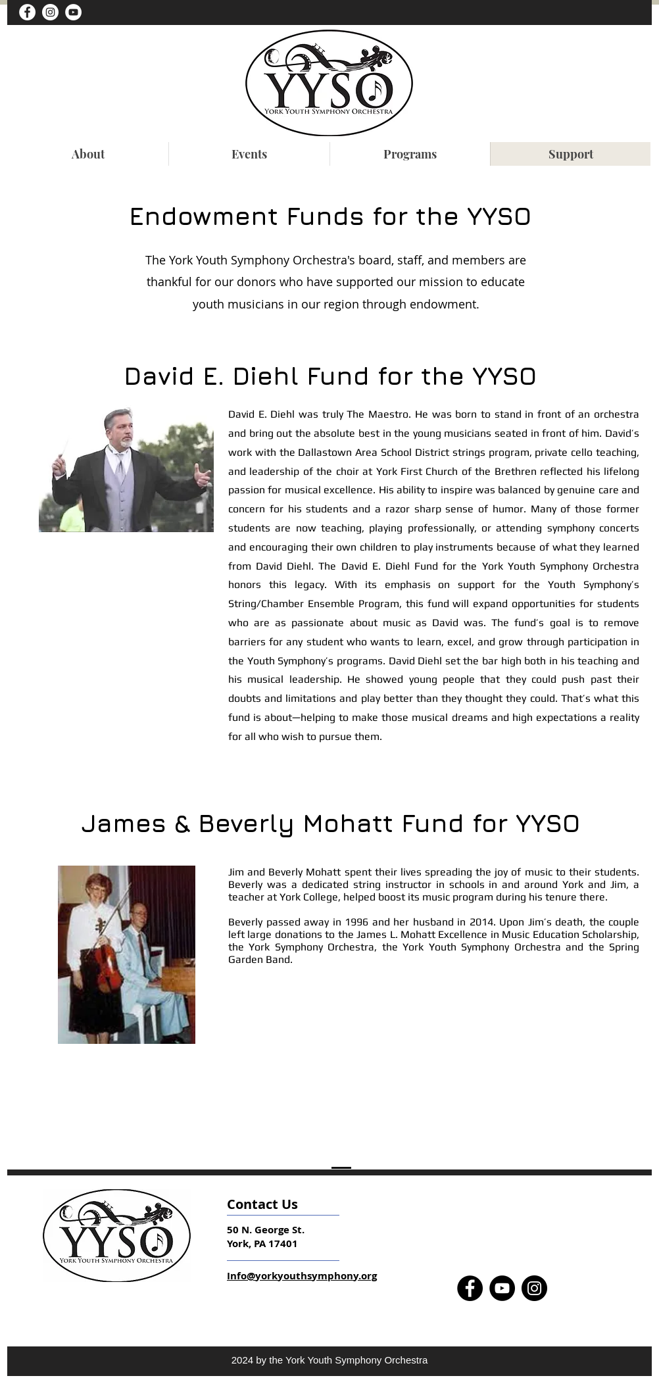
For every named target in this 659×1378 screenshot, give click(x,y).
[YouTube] (73, 12)
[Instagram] (534, 1288)
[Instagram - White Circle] (50, 12)
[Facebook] (470, 1288)
